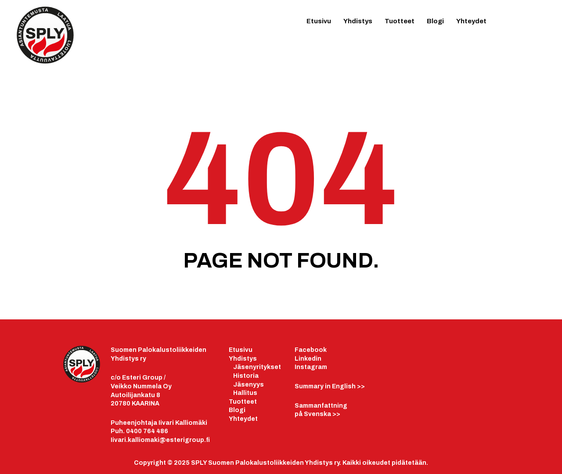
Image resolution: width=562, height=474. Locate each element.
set (275, 367)
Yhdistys (357, 21)
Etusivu (318, 21)
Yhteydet (471, 21)
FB (501, 25)
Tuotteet (399, 21)
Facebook (311, 350)
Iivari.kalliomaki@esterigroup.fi (160, 440)
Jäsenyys (248, 384)
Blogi (435, 21)
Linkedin (308, 358)
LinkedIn (519, 24)
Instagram (311, 367)
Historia (246, 376)
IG (536, 25)
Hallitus (245, 393)
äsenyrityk (253, 367)
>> (330, 386)
